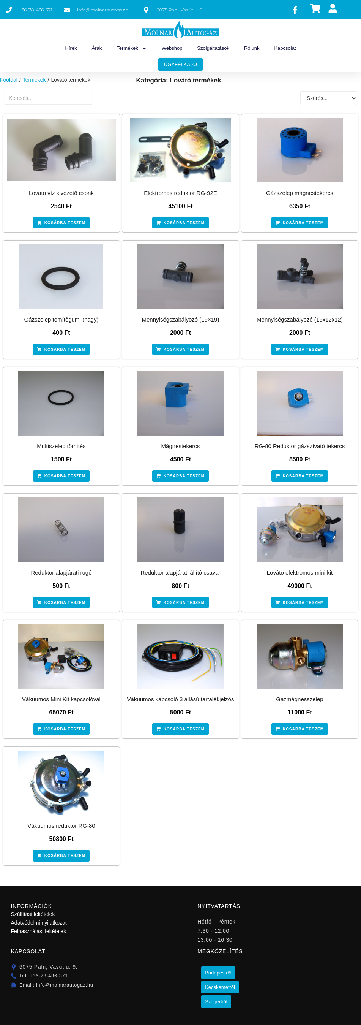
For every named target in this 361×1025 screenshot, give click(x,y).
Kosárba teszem (65, 222)
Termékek (132, 48)
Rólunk (251, 48)
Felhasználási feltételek (38, 931)
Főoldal (8, 80)
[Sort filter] (328, 98)
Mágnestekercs (180, 446)
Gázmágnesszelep (299, 699)
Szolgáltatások (213, 48)
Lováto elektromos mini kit (300, 572)
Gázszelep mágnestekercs (299, 193)
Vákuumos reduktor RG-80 (61, 825)
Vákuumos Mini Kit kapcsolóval (61, 699)
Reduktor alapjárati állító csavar (180, 572)
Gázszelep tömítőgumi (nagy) (61, 319)
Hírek (71, 48)
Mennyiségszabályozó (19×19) (180, 319)
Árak (97, 48)
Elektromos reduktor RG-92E (180, 193)
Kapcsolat (285, 48)
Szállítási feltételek (33, 914)
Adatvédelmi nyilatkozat (39, 922)
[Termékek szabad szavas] (48, 98)
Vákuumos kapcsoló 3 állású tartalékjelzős (180, 699)
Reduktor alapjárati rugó (61, 572)
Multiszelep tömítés (61, 446)
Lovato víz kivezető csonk (61, 193)
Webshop (172, 48)
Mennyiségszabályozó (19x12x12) (300, 319)
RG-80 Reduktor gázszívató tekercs (300, 446)
